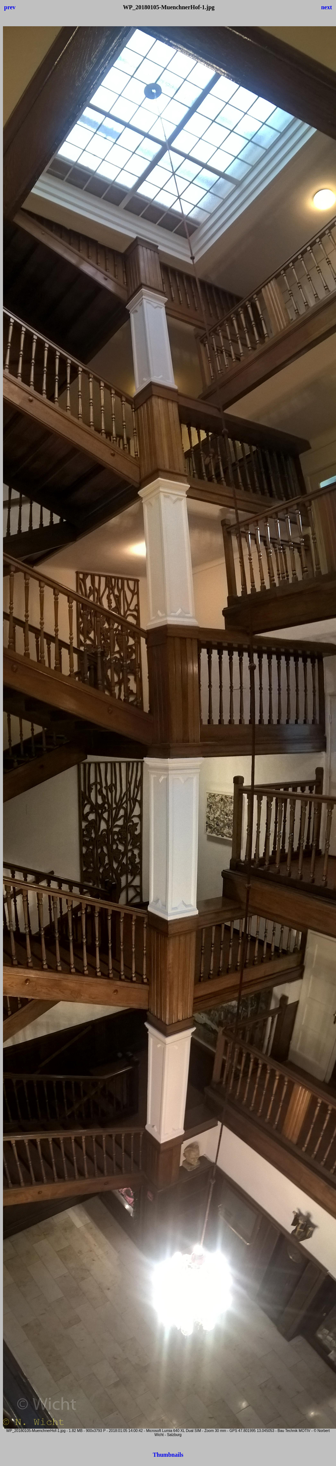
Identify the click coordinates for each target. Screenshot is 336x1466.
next (326, 7)
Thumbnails (168, 1455)
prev (10, 7)
